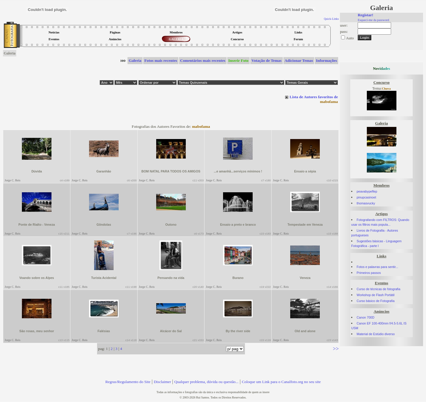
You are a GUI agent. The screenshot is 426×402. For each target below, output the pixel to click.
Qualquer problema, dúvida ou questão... (206, 382)
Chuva (386, 88)
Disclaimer (162, 382)
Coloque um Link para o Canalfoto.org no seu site (281, 382)
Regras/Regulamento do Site (128, 382)
